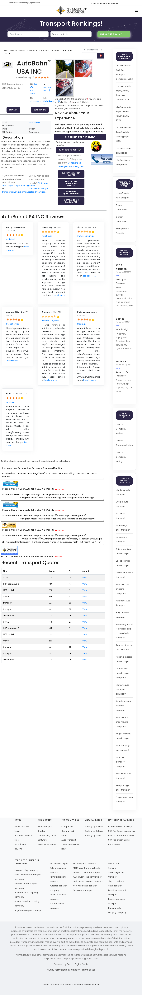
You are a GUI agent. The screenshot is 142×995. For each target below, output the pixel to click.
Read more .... (89, 275)
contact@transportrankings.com (18, 185)
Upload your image (38, 188)
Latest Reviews (22, 826)
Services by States (47, 844)
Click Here (42, 183)
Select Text (59, 489)
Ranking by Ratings (94, 831)
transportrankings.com (73, 984)
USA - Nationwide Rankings (124, 56)
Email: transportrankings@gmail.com (24, 3)
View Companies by (124, 415)
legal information (71, 969)
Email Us (13, 110)
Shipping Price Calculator (71, 201)
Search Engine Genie (77, 964)
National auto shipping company (122, 589)
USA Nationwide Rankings (120, 826)
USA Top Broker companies (121, 835)
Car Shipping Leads (47, 835)
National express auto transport (88, 881)
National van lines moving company (122, 722)
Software (42, 840)
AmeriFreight (122, 329)
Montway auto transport (85, 863)
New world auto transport (85, 885)
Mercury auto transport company (122, 689)
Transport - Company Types (124, 184)
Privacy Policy (54, 969)
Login (93, 3)
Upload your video (38, 192)
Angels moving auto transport (29, 910)
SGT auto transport (59, 863)
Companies (67, 826)
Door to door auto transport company (123, 673)
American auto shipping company (123, 706)
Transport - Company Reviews (124, 253)
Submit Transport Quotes (71, 174)
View (84, 577)
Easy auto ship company (26, 870)
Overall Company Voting (121, 457)
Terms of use (88, 969)
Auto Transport (68, 840)
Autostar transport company (121, 762)
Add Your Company (107, 3)
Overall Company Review (121, 429)
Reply (118, 275)
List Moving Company (114, 34)
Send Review (40, 110)
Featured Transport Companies (124, 481)
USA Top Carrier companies (121, 831)
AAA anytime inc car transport (87, 876)
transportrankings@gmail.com (17, 192)
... (116, 309)
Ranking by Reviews (94, 826)
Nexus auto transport (83, 890)
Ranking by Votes (93, 835)
